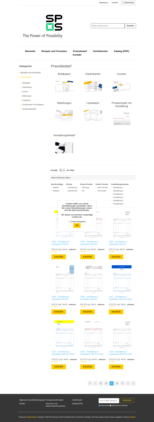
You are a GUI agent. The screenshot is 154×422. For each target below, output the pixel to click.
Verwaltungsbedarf (29, 109)
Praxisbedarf (80, 51)
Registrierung (103, 2)
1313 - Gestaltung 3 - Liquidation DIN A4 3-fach (91, 353)
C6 (83, 191)
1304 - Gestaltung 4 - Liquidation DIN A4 (118, 243)
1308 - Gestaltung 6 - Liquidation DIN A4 (89, 298)
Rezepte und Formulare (54, 51)
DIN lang (85, 187)
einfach (56, 187)
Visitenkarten (27, 87)
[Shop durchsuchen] (108, 25)
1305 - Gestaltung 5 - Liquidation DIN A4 (61, 298)
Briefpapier (26, 83)
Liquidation (26, 100)
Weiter (128, 383)
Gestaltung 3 (118, 194)
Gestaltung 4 (118, 197)
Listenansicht (133, 170)
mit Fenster (101, 191)
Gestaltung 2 (118, 191)
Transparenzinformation (54, 400)
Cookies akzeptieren (78, 222)
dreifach (56, 191)
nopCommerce (32, 417)
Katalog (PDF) (121, 51)
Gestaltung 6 (118, 204)
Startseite (30, 51)
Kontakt (77, 55)
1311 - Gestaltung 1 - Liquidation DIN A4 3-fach (120, 298)
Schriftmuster (100, 51)
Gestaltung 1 (118, 187)
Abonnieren (105, 405)
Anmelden (115, 2)
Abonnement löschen (120, 405)
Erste (90, 383)
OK (77, 225)
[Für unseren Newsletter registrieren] (109, 400)
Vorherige (95, 383)
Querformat (72, 191)
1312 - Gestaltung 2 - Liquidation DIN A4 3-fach (63, 353)
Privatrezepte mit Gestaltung (33, 105)
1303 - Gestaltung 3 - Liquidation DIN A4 (89, 243)
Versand (54, 251)
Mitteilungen (26, 96)
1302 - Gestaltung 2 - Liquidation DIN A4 (61, 243)
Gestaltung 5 (118, 200)
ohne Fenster (102, 187)
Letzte (133, 383)
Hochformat (72, 187)
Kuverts (25, 92)
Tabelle (129, 170)
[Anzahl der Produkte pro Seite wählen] (62, 170)
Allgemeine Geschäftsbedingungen (32, 400)
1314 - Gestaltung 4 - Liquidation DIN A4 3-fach (120, 353)
